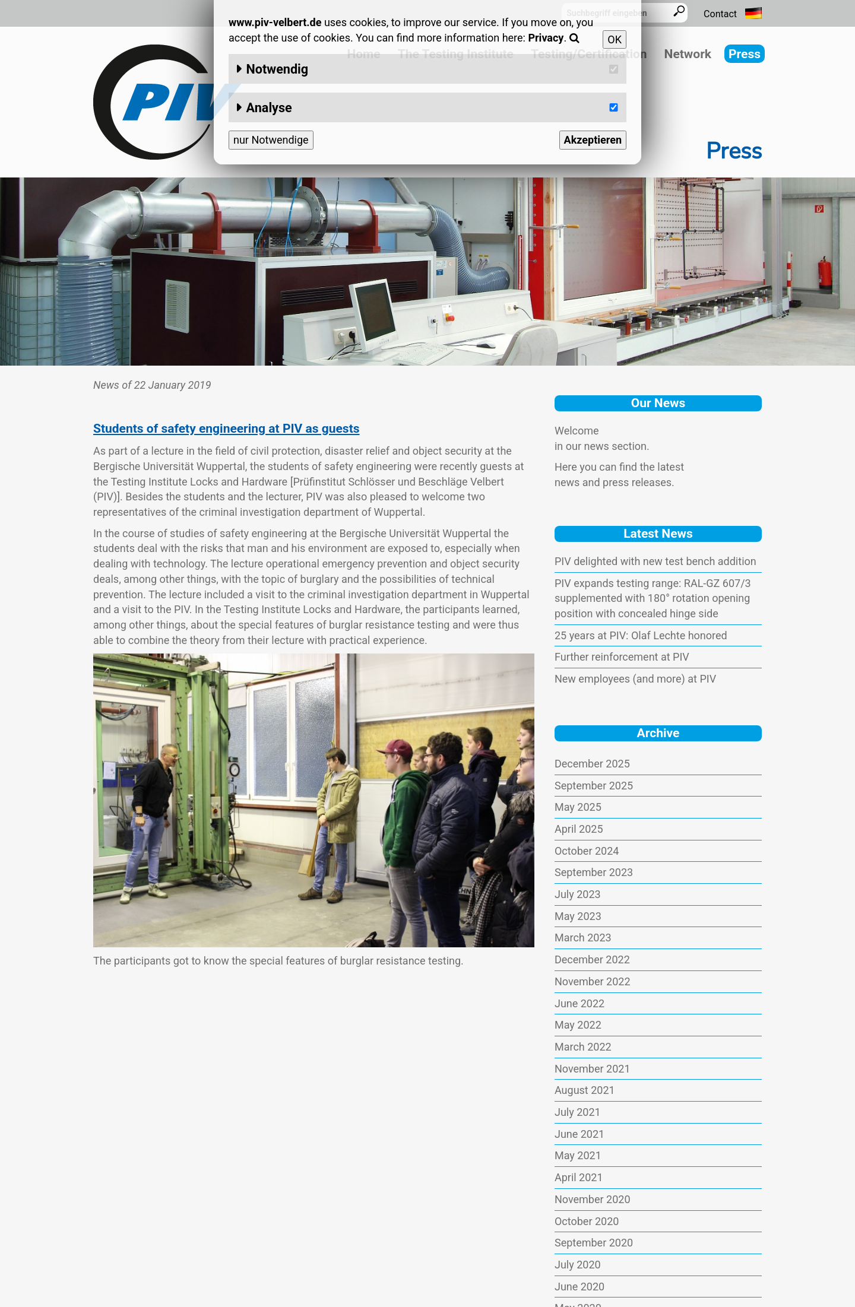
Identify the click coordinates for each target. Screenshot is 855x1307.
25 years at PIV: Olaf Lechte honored (641, 635)
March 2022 (583, 1046)
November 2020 (593, 1199)
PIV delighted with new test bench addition (655, 561)
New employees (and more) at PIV (635, 678)
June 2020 (579, 1286)
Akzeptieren (593, 140)
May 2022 (578, 1025)
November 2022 (593, 981)
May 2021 (578, 1155)
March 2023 (583, 937)
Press (745, 54)
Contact (720, 14)
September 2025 (594, 785)
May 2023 (578, 916)
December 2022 (592, 959)
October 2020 (587, 1221)
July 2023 (578, 894)
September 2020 (594, 1242)
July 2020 (578, 1264)
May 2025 (578, 807)
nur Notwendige (271, 140)
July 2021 (578, 1112)
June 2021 (579, 1134)
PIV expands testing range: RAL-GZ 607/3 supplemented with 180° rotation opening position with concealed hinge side (653, 598)
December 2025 (592, 763)
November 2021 (593, 1068)
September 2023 (594, 872)
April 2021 (579, 1177)
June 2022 (579, 1003)
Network (687, 54)
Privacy (545, 37)
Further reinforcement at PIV (622, 657)
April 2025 (579, 829)
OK (614, 39)
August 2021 (585, 1090)
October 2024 (587, 851)
